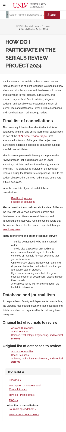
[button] (4, 5)
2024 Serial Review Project (32, 136)
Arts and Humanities (22, 328)
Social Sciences (20, 331)
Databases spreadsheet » (24, 414)
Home (47, 26)
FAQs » (13, 400)
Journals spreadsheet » (22, 408)
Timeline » (15, 379)
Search (52, 14)
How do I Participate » (22, 394)
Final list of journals (21, 198)
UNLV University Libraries (28, 26)
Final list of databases (23, 201)
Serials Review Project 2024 (34, 29)
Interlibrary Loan (11, 229)
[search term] (25, 15)
